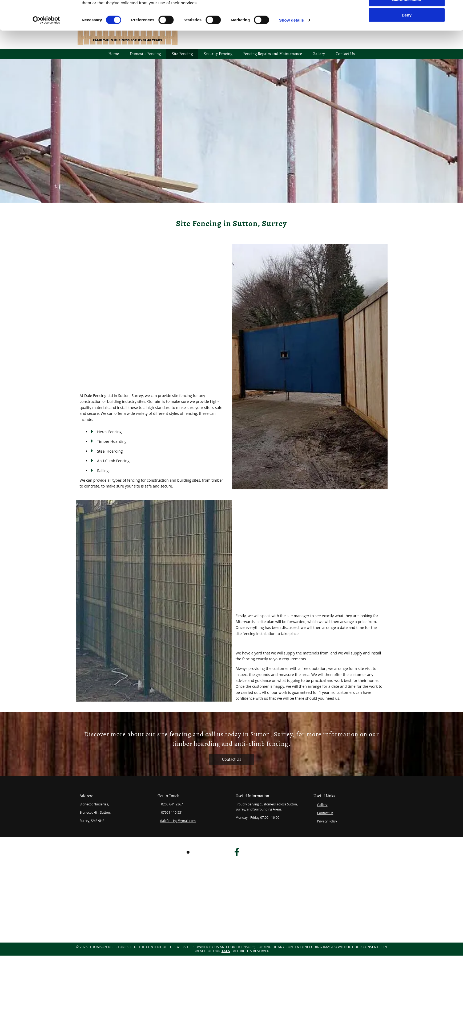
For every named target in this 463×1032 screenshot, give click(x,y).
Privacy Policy (327, 821)
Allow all (406, 21)
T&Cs (226, 951)
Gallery (322, 804)
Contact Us (325, 813)
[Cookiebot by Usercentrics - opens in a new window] (46, 58)
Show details (291, 57)
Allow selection (406, 37)
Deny (407, 52)
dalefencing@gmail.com (178, 820)
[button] (232, 759)
